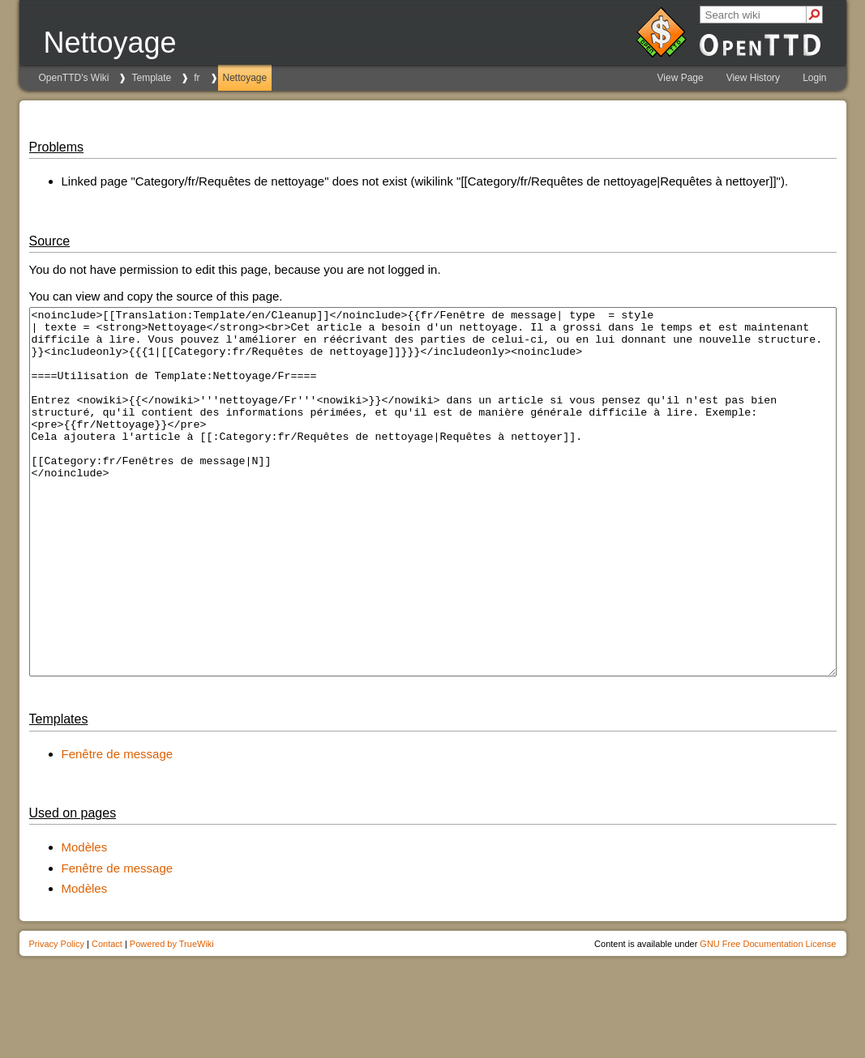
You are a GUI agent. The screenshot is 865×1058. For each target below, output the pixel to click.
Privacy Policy (56, 1017)
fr (196, 77)
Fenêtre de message (117, 827)
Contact (107, 1017)
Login (814, 77)
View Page (680, 77)
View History (753, 77)
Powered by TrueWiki (172, 1017)
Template (151, 77)
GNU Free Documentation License (768, 1017)
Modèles (85, 920)
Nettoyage (245, 77)
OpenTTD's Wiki (74, 77)
